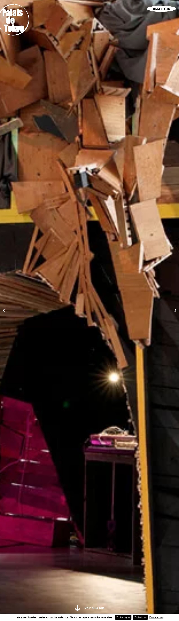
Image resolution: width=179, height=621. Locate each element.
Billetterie (161, 8)
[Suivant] (175, 311)
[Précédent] (4, 311)
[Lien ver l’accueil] (16, 38)
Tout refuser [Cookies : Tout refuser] (140, 617)
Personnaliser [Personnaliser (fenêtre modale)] (156, 617)
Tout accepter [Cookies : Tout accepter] (123, 617)
